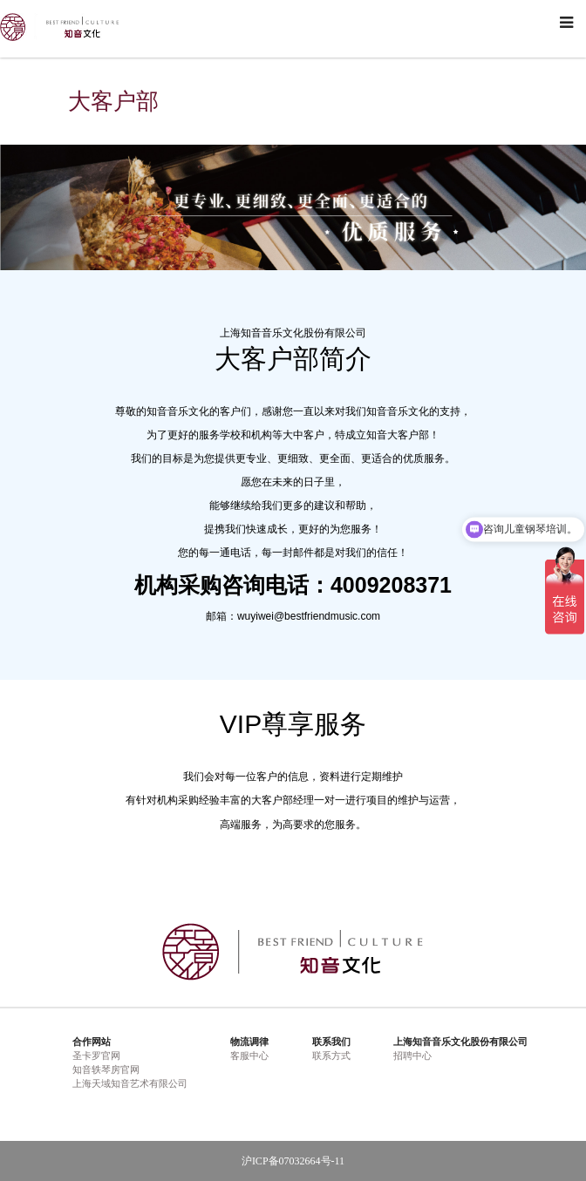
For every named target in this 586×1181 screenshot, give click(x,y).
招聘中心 (412, 1055)
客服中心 (249, 1055)
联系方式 (331, 1055)
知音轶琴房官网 (106, 1069)
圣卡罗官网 (96, 1055)
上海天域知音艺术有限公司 (129, 1083)
